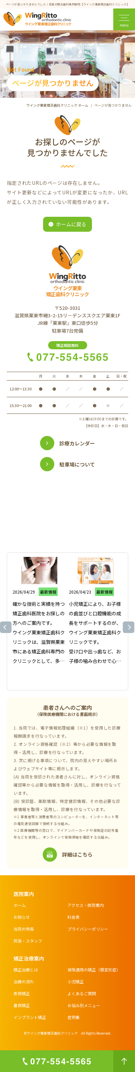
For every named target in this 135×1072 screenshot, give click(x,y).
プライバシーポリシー (88, 929)
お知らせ (22, 917)
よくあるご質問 (82, 993)
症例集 (74, 1017)
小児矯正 (76, 981)
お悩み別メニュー (84, 1005)
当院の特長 (24, 929)
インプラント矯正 (30, 1017)
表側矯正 (22, 993)
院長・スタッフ (28, 941)
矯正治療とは (26, 969)
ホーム (20, 905)
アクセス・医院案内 (86, 905)
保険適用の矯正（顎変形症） (94, 969)
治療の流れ (24, 981)
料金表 (74, 917)
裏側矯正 (22, 1005)
